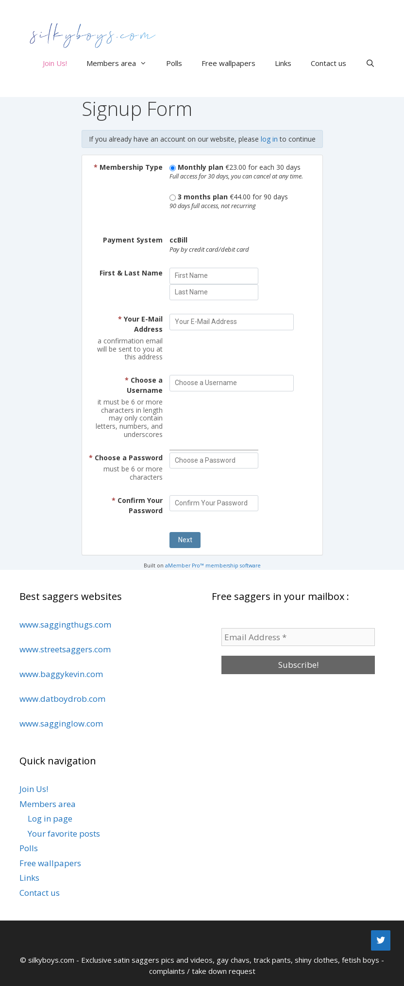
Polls (174, 63)
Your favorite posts (64, 833)
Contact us (328, 63)
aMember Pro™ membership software (213, 565)
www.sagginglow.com (61, 723)
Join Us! (55, 63)
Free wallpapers (228, 63)
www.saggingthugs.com (65, 624)
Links (283, 63)
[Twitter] (380, 940)
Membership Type (128, 167)
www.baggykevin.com (61, 673)
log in (269, 139)
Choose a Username (144, 385)
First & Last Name (131, 272)
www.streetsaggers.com (65, 649)
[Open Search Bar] (370, 63)
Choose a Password (126, 457)
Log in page (50, 818)
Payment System (133, 239)
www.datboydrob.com (62, 698)
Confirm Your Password (137, 505)
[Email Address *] (298, 637)
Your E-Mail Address (140, 324)
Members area (121, 63)
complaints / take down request (202, 971)
